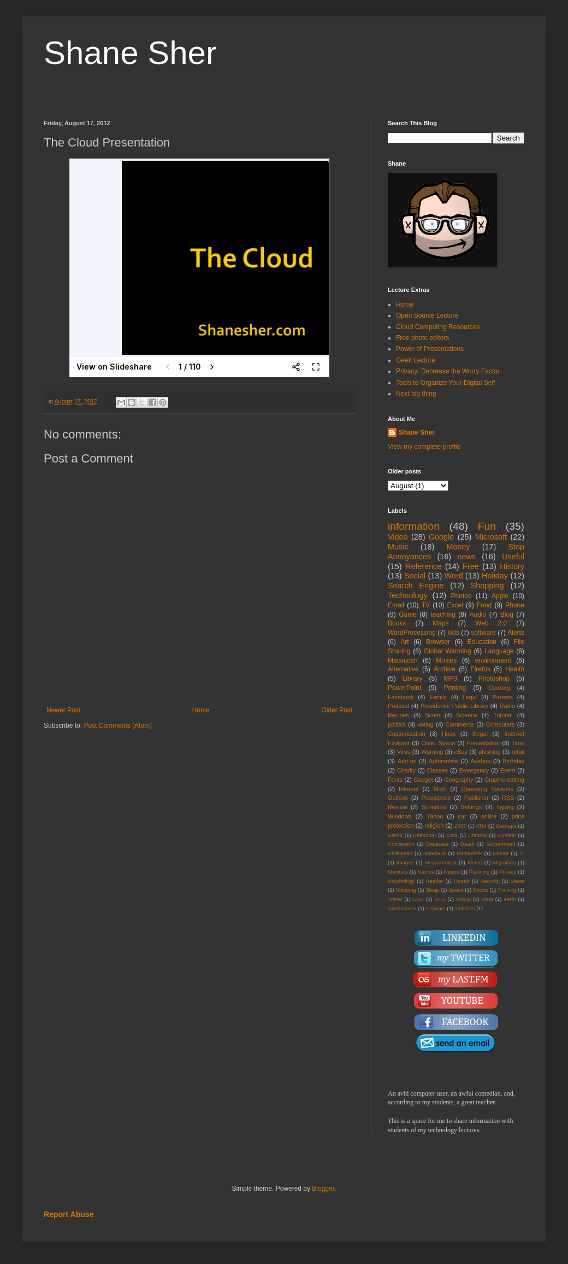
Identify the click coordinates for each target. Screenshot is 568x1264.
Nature (451, 872)
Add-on (407, 761)
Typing (504, 807)
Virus (403, 751)
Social (414, 575)
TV (426, 605)
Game (408, 614)
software (483, 632)
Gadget (423, 779)
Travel (395, 899)
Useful (513, 556)
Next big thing (416, 393)
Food (484, 605)
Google (441, 536)
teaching (442, 614)
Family (438, 697)
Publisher (476, 797)
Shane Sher (130, 52)
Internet (409, 789)
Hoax (448, 733)
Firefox (480, 669)
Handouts (434, 853)
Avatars (480, 761)
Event (508, 770)
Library (413, 678)
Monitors (398, 872)
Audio (478, 614)
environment (493, 660)
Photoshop (494, 678)
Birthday (513, 761)
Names (425, 872)
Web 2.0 (491, 623)
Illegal (480, 733)
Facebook (400, 697)
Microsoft (491, 536)
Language (498, 651)
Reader (433, 881)
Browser (438, 642)
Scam (432, 715)
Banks (395, 835)
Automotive (443, 761)
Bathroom (424, 835)
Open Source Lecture (427, 315)
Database (437, 844)
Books (397, 623)
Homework (469, 853)
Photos (461, 596)
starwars (435, 908)
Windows (400, 816)
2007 (460, 826)
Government (500, 844)
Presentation (483, 743)
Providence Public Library (454, 706)
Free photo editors (422, 338)
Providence (436, 797)
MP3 (450, 678)
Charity (406, 770)
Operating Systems (487, 789)
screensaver (402, 908)
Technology (408, 595)
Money (458, 546)
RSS (508, 797)
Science (466, 715)
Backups (506, 826)
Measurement (440, 862)
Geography (458, 779)
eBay (461, 751)
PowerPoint (404, 688)
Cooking (499, 687)
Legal (470, 697)
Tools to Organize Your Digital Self (445, 383)
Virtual (463, 899)
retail (518, 751)
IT (521, 853)
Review (397, 807)
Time (517, 743)
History (512, 566)
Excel (455, 605)
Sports (480, 890)
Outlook (398, 797)
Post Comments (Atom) (118, 725)
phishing (489, 751)
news (466, 556)
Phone (514, 605)
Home (201, 710)
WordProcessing (412, 632)
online (489, 816)
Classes (437, 770)
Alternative (403, 669)
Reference (423, 566)
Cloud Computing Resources (438, 327)
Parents (503, 697)
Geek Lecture (415, 360)
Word (454, 575)
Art (404, 642)
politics (397, 724)
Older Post (336, 710)
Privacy (507, 872)
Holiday (495, 575)
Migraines (504, 862)
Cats (452, 835)
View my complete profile (424, 446)
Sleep (432, 890)
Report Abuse (68, 1214)
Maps (440, 623)
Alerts (515, 632)
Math (440, 789)
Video (398, 536)
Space (455, 890)
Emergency (474, 770)
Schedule (434, 807)
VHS (439, 899)
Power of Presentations (430, 349)
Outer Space (438, 743)
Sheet (517, 881)
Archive (444, 669)
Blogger (323, 1188)
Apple (500, 596)
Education (482, 642)
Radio (507, 706)
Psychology (401, 881)
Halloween (400, 853)
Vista (487, 899)
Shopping (487, 585)
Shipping (406, 890)
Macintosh (403, 660)
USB (418, 899)
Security (490, 881)
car (462, 816)
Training (507, 890)
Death (467, 844)
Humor (500, 853)
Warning (432, 751)
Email (396, 605)
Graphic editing (504, 779)
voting (426, 724)
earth (510, 899)
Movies (446, 660)
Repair (461, 881)
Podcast (398, 706)
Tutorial (503, 715)
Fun (487, 526)
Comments (460, 724)
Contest (507, 835)
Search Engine (415, 585)
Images (405, 862)
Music (398, 546)
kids (453, 632)
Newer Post (63, 710)
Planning (479, 872)
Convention (401, 844)
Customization (406, 733)
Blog (506, 614)
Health (514, 669)
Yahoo (435, 816)
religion (433, 825)
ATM (481, 826)
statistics (465, 908)
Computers (500, 724)
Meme (475, 862)
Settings (471, 807)
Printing (454, 688)
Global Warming (447, 651)
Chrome (477, 835)
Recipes (398, 715)
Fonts (395, 779)
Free (471, 566)
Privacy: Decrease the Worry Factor (448, 371)
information (414, 526)
